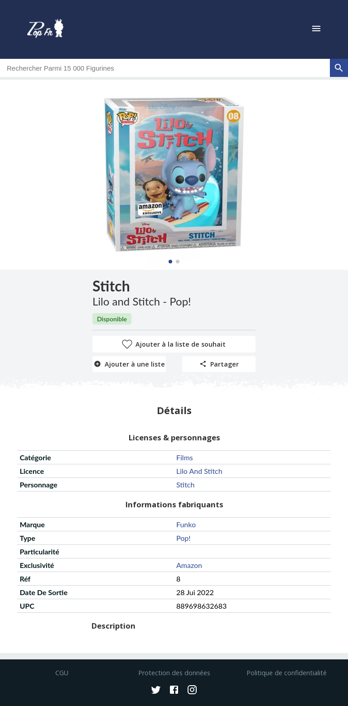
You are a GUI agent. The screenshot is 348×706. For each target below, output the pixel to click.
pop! (183, 538)
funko (186, 524)
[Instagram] (192, 690)
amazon (189, 565)
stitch (185, 484)
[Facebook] (174, 690)
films (184, 457)
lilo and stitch (199, 471)
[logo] (45, 29)
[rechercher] (339, 68)
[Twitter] (155, 690)
